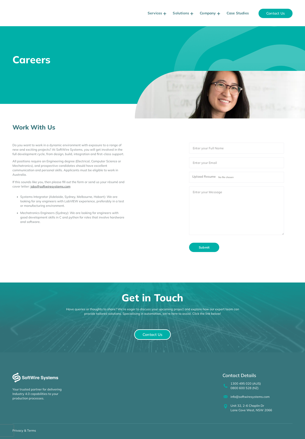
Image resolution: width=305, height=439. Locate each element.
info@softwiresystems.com (249, 395)
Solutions (181, 13)
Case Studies (238, 13)
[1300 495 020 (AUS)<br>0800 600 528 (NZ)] (225, 384)
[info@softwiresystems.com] (225, 394)
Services (155, 13)
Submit (204, 247)
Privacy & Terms (24, 428)
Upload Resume (204, 177)
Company (208, 13)
